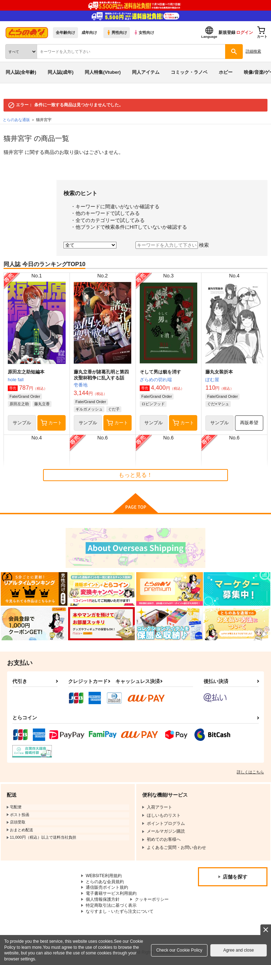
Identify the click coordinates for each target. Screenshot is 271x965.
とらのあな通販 (16, 120)
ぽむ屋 (212, 379)
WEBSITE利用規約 (104, 875)
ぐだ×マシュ (218, 404)
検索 (204, 245)
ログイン (244, 32)
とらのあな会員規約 (105, 881)
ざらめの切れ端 (156, 379)
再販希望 (249, 422)
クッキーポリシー (152, 899)
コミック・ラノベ (189, 72)
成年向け (89, 32)
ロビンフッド (153, 404)
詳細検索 (253, 51)
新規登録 (226, 32)
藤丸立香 (42, 404)
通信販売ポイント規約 (107, 887)
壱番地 (81, 385)
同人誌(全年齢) (21, 72)
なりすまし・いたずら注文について (119, 911)
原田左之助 (19, 404)
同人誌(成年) (61, 72)
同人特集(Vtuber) (103, 72)
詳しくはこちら (250, 772)
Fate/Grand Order (25, 396)
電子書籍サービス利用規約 (111, 893)
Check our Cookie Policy (179, 950)
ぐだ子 (114, 409)
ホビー (226, 72)
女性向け (143, 32)
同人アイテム (145, 72)
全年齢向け (65, 32)
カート (51, 423)
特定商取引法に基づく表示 (111, 905)
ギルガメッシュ (89, 409)
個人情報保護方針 (103, 899)
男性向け (116, 32)
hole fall (16, 379)
